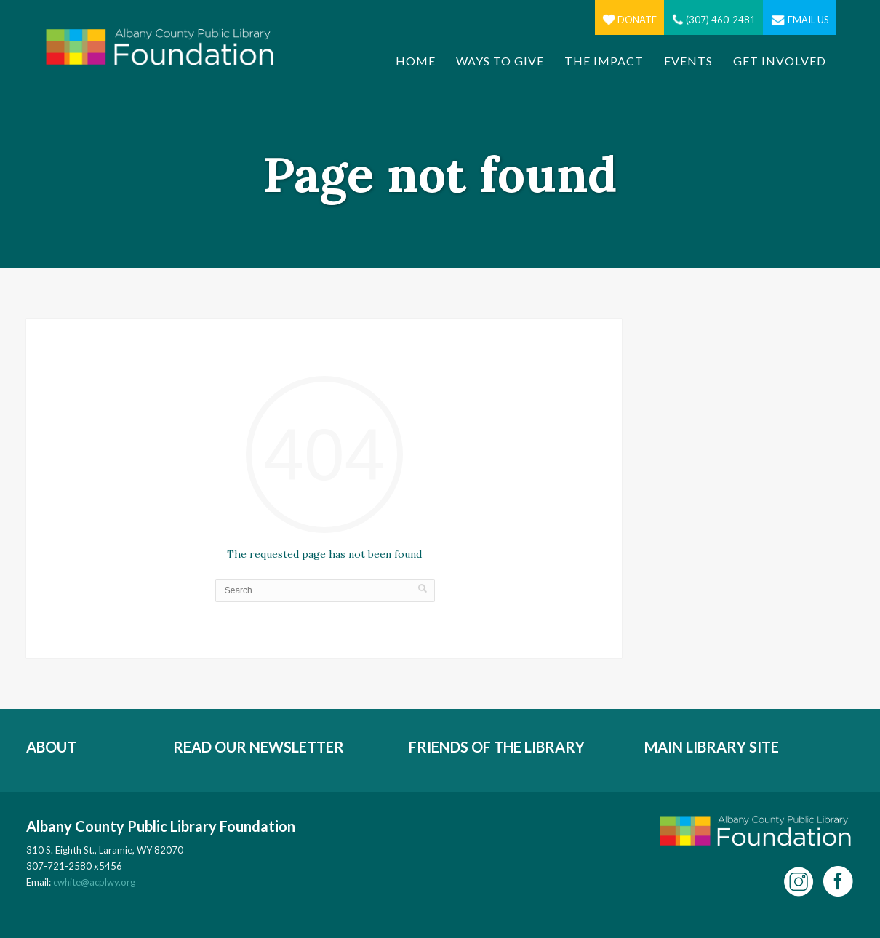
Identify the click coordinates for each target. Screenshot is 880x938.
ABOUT (51, 746)
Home (416, 61)
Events (688, 61)
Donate (629, 19)
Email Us (799, 19)
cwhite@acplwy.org (94, 882)
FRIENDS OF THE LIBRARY (497, 746)
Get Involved (779, 61)
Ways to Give (500, 61)
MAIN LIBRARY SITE (711, 746)
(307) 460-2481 (713, 19)
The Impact (604, 61)
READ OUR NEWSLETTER (258, 746)
